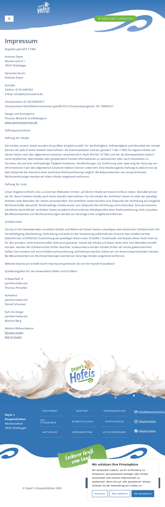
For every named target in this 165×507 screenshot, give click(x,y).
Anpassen (100, 493)
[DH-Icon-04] (136, 411)
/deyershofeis (147, 421)
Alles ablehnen (120, 493)
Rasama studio (14, 333)
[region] (123, 480)
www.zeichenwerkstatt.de (21, 122)
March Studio (13, 337)
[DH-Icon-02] (136, 421)
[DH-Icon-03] (136, 430)
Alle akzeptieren (143, 493)
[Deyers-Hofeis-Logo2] (43, 2)
